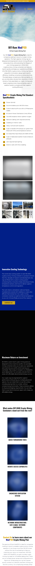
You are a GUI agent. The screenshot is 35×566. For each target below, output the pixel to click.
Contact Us (5, 302)
